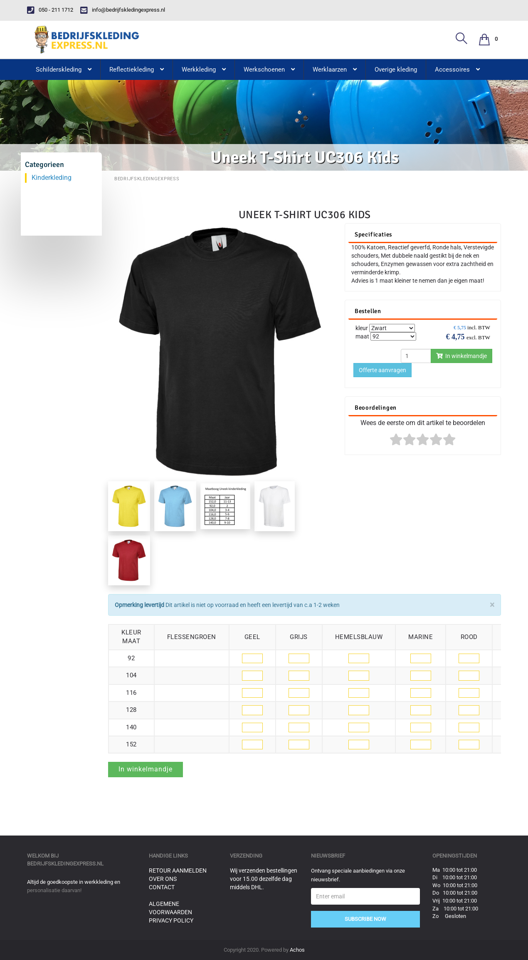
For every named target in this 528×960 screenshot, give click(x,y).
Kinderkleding (52, 178)
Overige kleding (396, 69)
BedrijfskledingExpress (146, 179)
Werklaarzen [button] (335, 69)
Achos (297, 950)
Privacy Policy (171, 920)
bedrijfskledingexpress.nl (65, 864)
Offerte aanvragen (382, 370)
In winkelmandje (461, 356)
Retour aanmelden (178, 870)
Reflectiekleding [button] (136, 69)
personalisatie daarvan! (54, 890)
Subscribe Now (365, 919)
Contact (162, 887)
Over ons (163, 878)
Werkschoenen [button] (269, 69)
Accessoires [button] (457, 69)
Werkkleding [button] (204, 69)
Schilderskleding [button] (63, 69)
